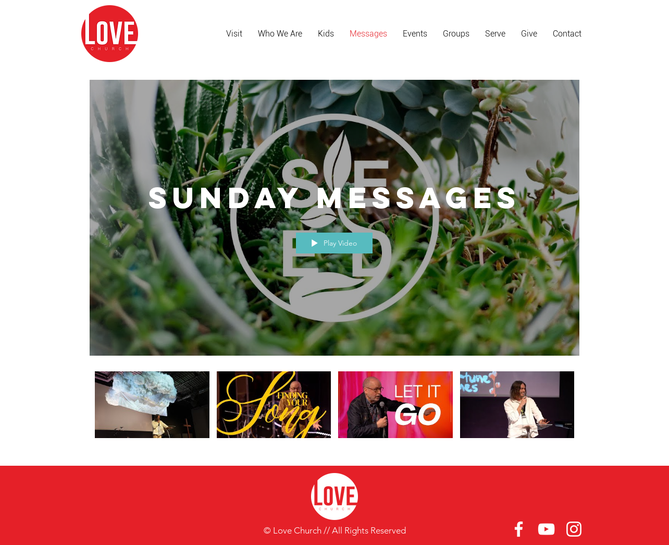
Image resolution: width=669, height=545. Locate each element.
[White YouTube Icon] (546, 529)
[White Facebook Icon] (519, 529)
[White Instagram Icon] (574, 529)
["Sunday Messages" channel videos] (334, 410)
